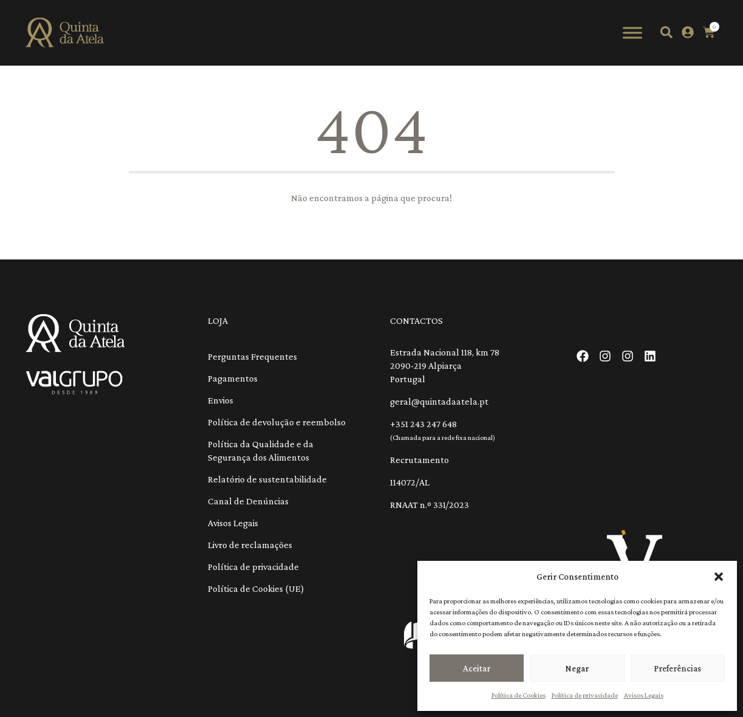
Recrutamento (419, 460)
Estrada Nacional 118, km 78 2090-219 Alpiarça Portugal (444, 365)
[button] (719, 577)
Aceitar (476, 668)
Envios (220, 400)
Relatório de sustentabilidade (267, 479)
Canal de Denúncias (248, 501)
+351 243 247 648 (423, 424)
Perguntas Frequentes (252, 356)
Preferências (677, 668)
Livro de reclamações (250, 545)
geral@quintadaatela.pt (439, 401)
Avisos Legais (643, 695)
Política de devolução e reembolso (277, 422)
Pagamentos (233, 378)
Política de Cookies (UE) (256, 588)
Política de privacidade (585, 695)
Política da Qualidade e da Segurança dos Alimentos (260, 450)
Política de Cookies (518, 695)
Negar (577, 668)
